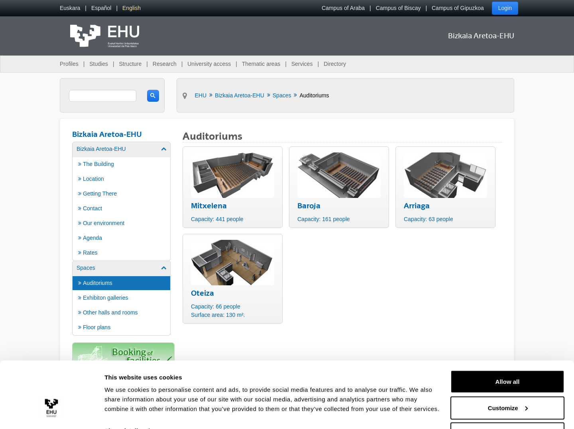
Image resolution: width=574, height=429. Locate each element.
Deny (507, 407)
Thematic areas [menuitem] (261, 64)
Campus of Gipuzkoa (458, 8)
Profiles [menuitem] (69, 64)
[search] (102, 96)
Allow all (507, 355)
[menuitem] (70, 8)
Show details (123, 404)
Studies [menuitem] (98, 64)
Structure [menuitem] (130, 64)
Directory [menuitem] (335, 64)
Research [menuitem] (165, 64)
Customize (508, 381)
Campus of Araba (343, 8)
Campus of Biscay (398, 8)
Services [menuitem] (302, 64)
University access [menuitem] (209, 64)
